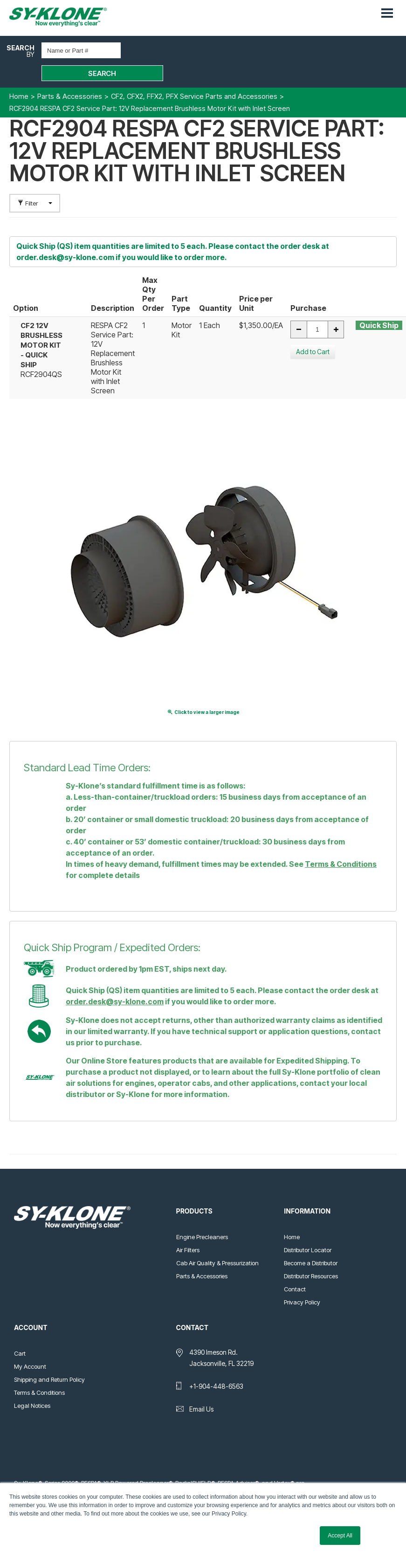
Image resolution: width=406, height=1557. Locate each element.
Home (292, 1215)
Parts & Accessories (201, 1254)
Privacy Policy (302, 1280)
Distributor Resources (311, 1254)
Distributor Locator (307, 1228)
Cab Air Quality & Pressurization (217, 1241)
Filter (34, 181)
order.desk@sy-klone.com (65, 235)
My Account (30, 1344)
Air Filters (188, 1228)
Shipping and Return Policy (49, 1357)
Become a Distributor (310, 1241)
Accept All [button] (340, 1535)
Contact (295, 1267)
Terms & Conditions (341, 842)
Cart (20, 1331)
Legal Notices (32, 1383)
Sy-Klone (67, 17)
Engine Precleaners (202, 1215)
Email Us (201, 1387)
